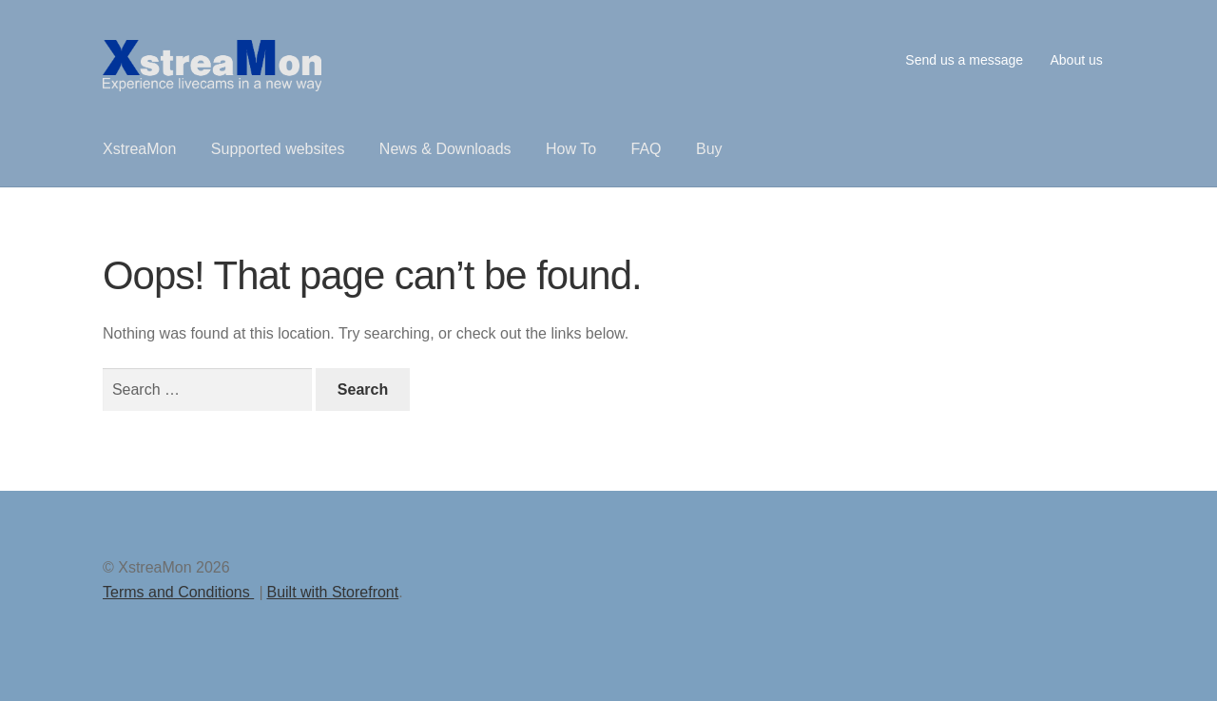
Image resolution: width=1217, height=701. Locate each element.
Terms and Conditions (178, 592)
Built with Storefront (332, 592)
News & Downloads (445, 149)
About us (1076, 60)
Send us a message (964, 60)
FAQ (646, 149)
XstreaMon (139, 149)
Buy (709, 149)
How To (571, 149)
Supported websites (278, 149)
